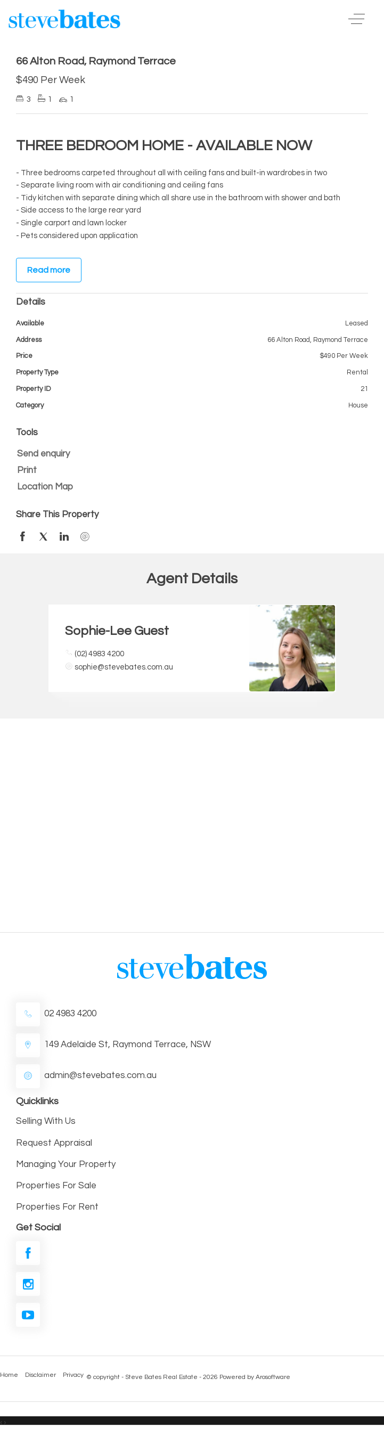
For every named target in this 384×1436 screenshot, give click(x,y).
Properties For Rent (57, 1207)
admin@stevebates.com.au (100, 1075)
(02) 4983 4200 (99, 654)
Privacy (73, 1375)
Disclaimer (40, 1375)
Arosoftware (273, 1377)
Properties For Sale (56, 1185)
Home (9, 1375)
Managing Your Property (66, 1164)
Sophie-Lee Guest (117, 631)
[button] (189, 470)
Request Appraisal (54, 1143)
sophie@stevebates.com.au (124, 667)
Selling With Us (46, 1121)
